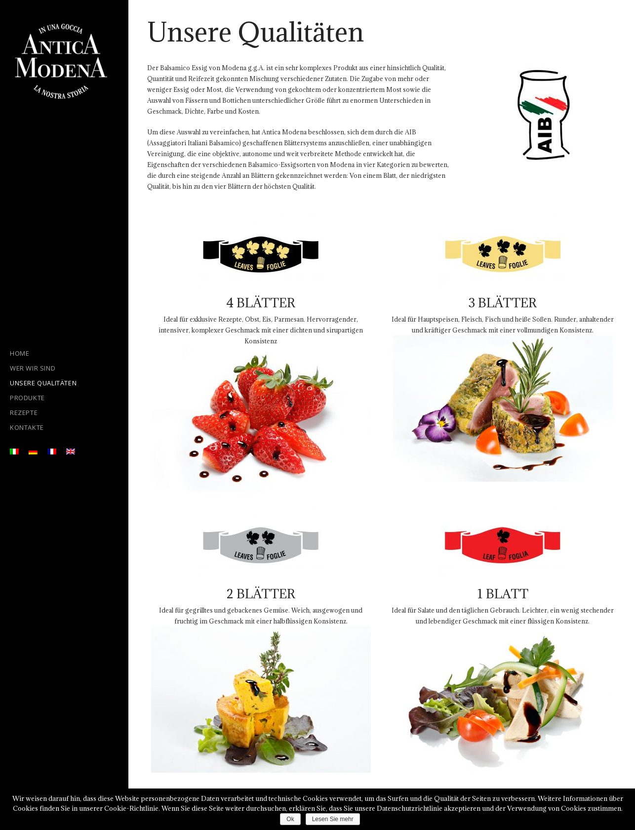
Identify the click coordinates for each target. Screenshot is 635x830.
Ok (290, 819)
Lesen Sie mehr (333, 819)
